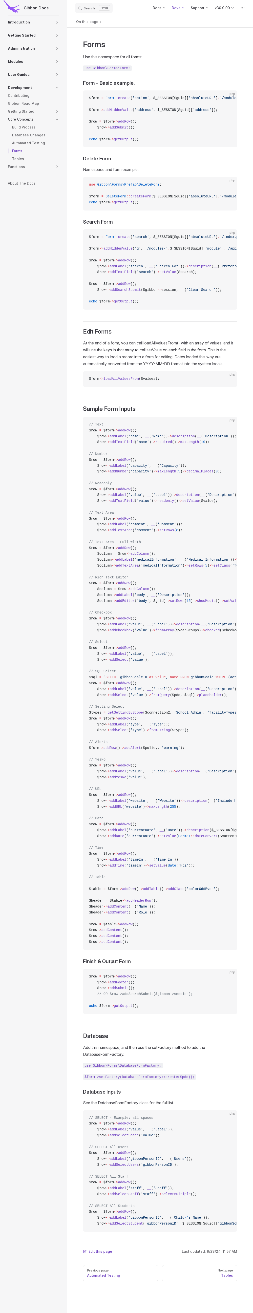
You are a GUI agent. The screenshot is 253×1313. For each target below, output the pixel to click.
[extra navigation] (242, 8)
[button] (33, 22)
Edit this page (97, 1251)
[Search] (94, 8)
